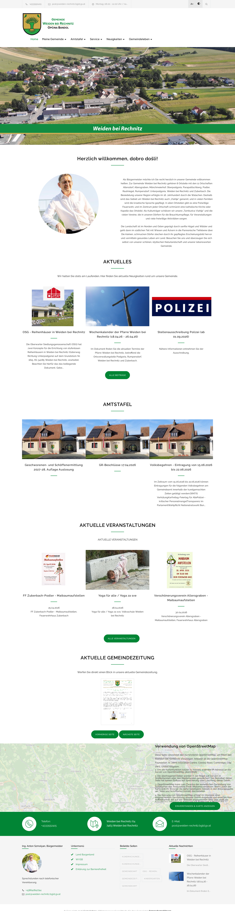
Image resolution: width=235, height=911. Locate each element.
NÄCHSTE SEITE (131, 728)
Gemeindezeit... (130, 872)
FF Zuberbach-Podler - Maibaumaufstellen (54, 589)
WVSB (79, 852)
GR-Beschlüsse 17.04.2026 (117, 458)
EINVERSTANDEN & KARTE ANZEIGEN (195, 799)
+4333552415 (35, 4)
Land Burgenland (85, 847)
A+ (192, 4)
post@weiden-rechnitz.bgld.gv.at (68, 4)
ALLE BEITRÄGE (117, 368)
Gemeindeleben (193, 24)
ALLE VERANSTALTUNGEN (121, 632)
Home (86, 24)
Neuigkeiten (168, 24)
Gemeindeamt (129, 864)
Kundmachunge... (131, 850)
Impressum (82, 857)
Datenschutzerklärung (160, 904)
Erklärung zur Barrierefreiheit (91, 862)
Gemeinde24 (90, 904)
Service (148, 24)
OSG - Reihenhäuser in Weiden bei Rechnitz (54, 325)
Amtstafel (130, 24)
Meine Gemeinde (106, 24)
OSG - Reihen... (150, 864)
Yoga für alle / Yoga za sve (117, 589)
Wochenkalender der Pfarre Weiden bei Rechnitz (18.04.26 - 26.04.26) (198, 873)
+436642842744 (33, 883)
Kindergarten (152, 872)
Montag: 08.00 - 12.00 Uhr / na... (112, 4)
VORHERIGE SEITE (104, 728)
